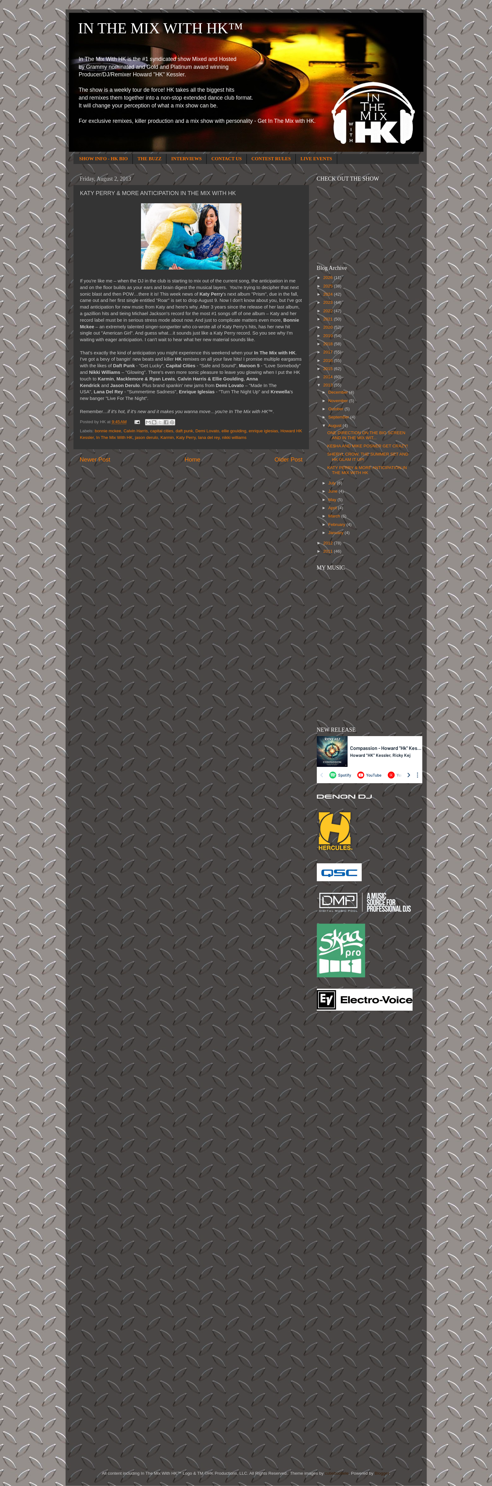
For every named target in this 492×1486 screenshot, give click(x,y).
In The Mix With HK (114, 437)
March (334, 516)
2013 (328, 385)
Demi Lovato (207, 431)
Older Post (288, 459)
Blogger (382, 1473)
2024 (328, 294)
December (338, 392)
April (333, 507)
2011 (328, 551)
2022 (328, 311)
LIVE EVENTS (316, 158)
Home (192, 459)
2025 (328, 286)
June (333, 491)
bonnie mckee (108, 431)
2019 (328, 335)
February (337, 524)
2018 (328, 343)
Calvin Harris (135, 431)
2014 (328, 376)
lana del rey (209, 437)
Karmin (167, 437)
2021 (328, 319)
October (336, 409)
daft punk (184, 431)
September (339, 417)
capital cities (161, 431)
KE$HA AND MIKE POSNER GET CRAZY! (367, 446)
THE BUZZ (149, 158)
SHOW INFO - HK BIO (103, 158)
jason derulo (146, 437)
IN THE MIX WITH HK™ (160, 28)
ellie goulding (234, 431)
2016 (328, 360)
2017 (328, 352)
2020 (328, 327)
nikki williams (234, 437)
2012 (328, 543)
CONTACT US (226, 158)
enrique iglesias (263, 431)
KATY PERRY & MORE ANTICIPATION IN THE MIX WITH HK (367, 470)
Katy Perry (186, 437)
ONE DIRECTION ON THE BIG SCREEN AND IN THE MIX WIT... (366, 435)
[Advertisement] (342, 1116)
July (332, 483)
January (336, 532)
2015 (328, 368)
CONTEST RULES (271, 158)
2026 (328, 277)
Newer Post (95, 459)
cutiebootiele (337, 1473)
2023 (328, 302)
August (335, 425)
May (333, 499)
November (338, 400)
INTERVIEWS (186, 158)
